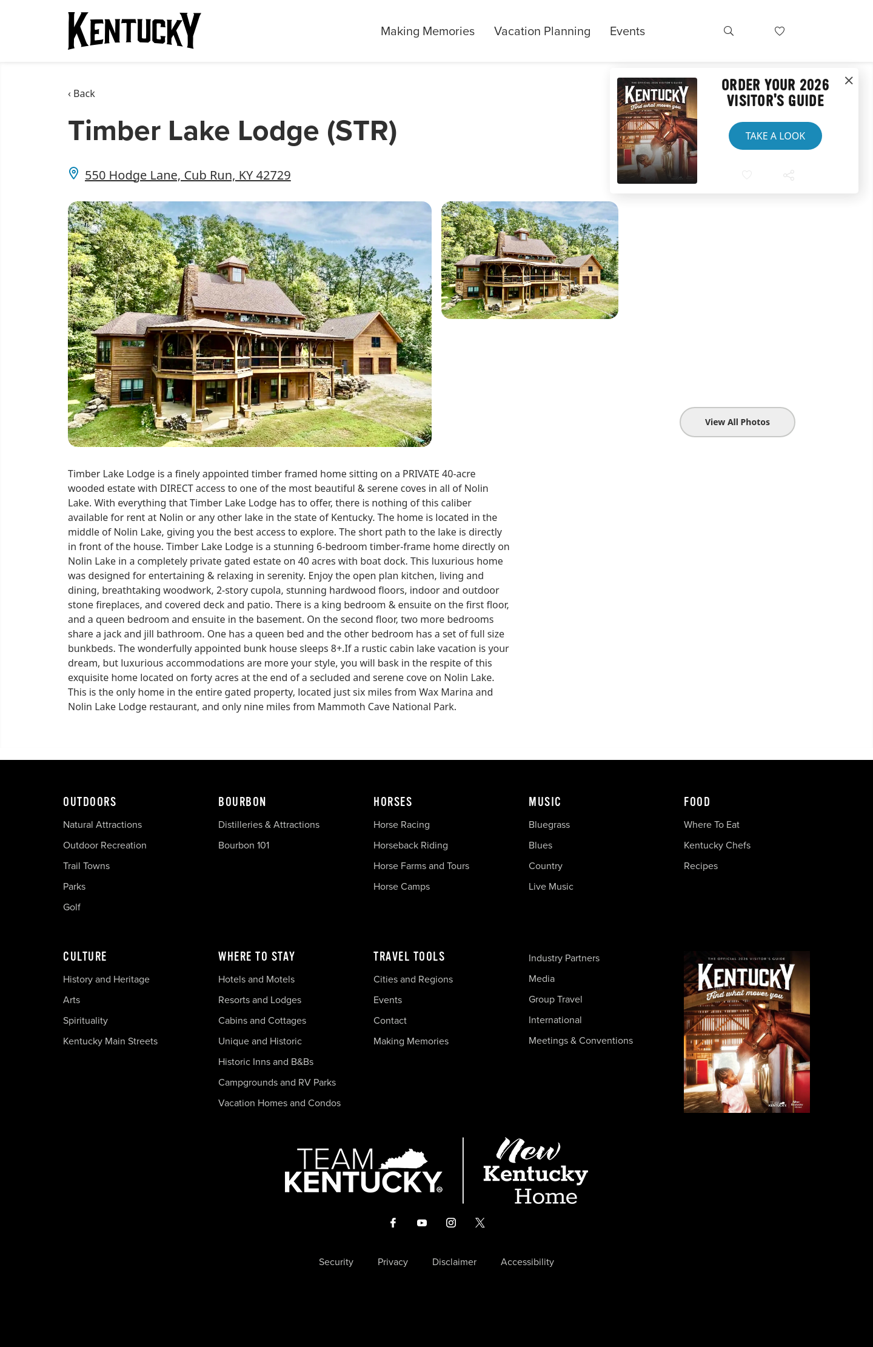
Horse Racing (401, 824)
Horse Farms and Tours (421, 866)
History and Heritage (107, 979)
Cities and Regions (413, 979)
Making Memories (428, 30)
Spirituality (86, 1020)
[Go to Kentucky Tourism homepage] (134, 31)
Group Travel (556, 999)
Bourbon (242, 802)
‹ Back (81, 93)
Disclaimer (454, 1262)
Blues (540, 845)
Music (545, 802)
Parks (74, 886)
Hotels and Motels (256, 979)
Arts (71, 1000)
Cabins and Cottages (262, 1020)
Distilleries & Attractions (268, 824)
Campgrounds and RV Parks (277, 1082)
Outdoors (89, 802)
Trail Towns (86, 866)
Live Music (551, 886)
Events (627, 31)
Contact (390, 1020)
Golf (72, 907)
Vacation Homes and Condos (279, 1103)
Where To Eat (712, 824)
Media (542, 979)
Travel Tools (409, 957)
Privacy (393, 1262)
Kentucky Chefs (717, 845)
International (555, 1020)
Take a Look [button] (775, 136)
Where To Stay (257, 957)
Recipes (702, 866)
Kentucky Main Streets (110, 1041)
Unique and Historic (260, 1041)
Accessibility (527, 1262)
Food (697, 802)
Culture (85, 957)
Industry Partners (564, 958)
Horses (392, 802)
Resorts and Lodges (259, 1000)
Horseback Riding (410, 845)
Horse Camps (401, 886)
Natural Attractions (102, 824)
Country (546, 866)
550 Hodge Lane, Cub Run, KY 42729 (188, 175)
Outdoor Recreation (105, 845)
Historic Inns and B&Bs (265, 1062)
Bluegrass (549, 824)
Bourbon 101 (243, 845)
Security (336, 1262)
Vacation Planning (542, 31)
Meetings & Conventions (581, 1040)
